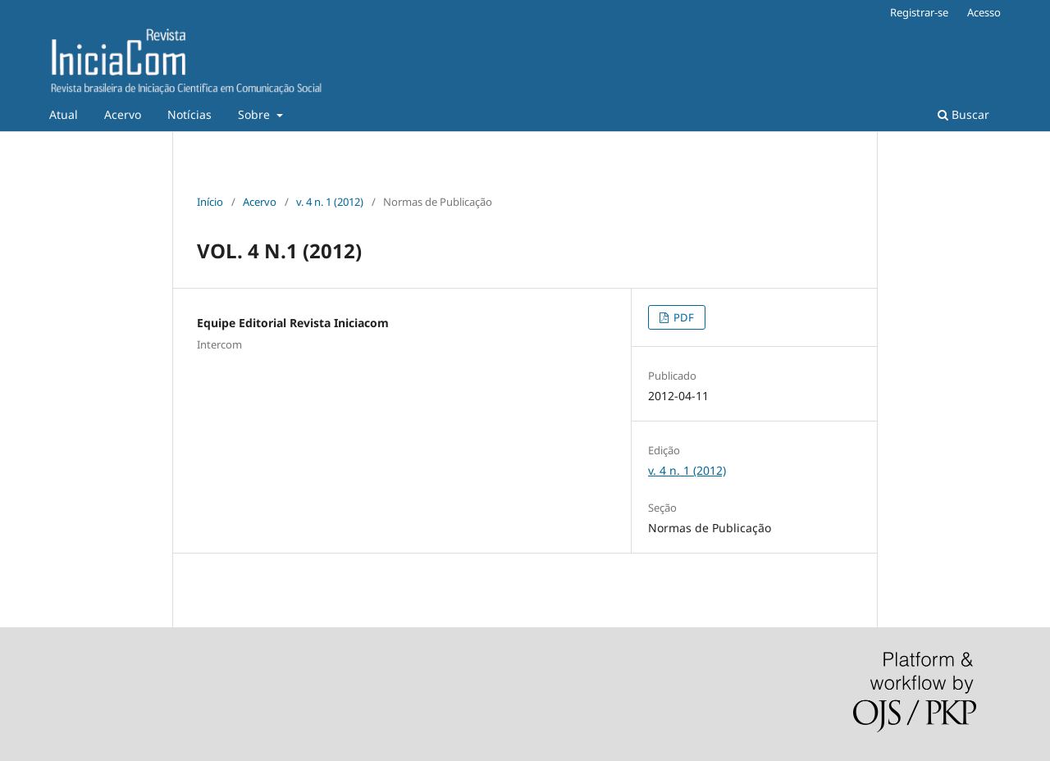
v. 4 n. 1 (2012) (329, 201)
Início (210, 201)
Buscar (963, 114)
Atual (63, 114)
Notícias (189, 114)
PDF (682, 317)
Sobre (255, 114)
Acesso (984, 12)
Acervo (122, 114)
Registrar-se (919, 12)
